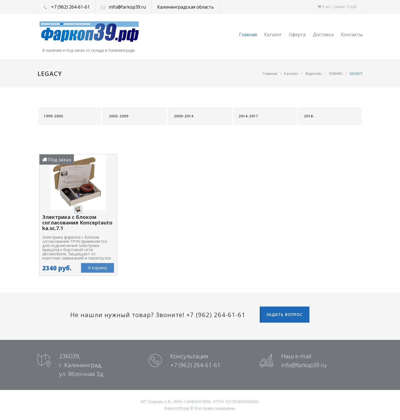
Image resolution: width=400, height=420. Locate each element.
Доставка (323, 34)
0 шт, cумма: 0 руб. (338, 6)
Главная (248, 34)
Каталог (273, 34)
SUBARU (336, 73)
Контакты (351, 34)
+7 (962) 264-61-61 (70, 7)
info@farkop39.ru (127, 7)
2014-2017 (248, 115)
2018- (309, 115)
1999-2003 (53, 115)
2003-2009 (118, 115)
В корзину (97, 267)
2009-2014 (183, 115)
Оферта (297, 34)
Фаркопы (313, 73)
